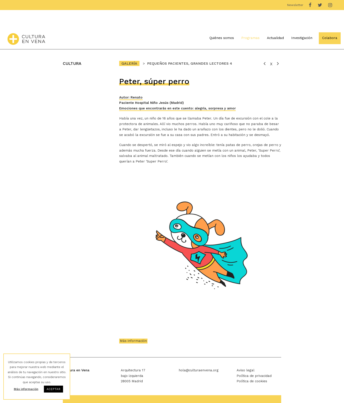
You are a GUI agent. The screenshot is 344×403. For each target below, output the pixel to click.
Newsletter (295, 5)
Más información (133, 341)
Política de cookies (252, 381)
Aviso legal (245, 370)
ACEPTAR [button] (53, 389)
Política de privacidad (254, 376)
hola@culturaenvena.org (199, 370)
